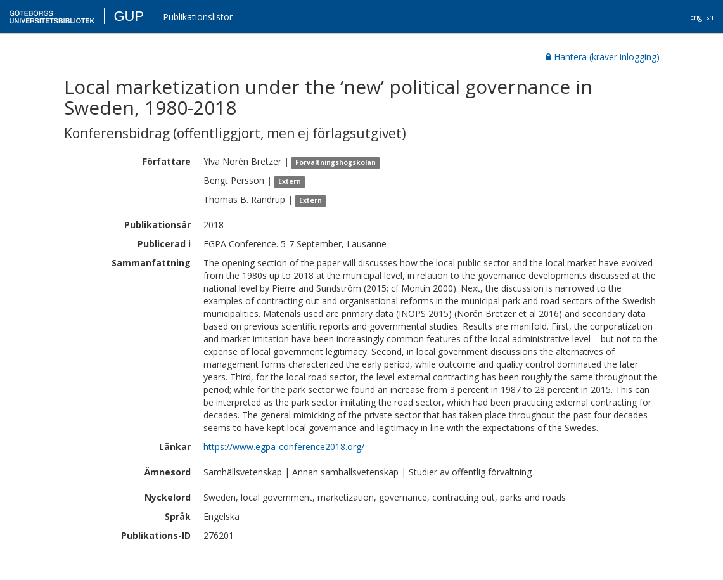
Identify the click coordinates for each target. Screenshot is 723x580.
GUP (128, 16)
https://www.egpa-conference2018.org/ (283, 447)
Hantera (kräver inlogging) (603, 57)
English (701, 17)
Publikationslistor (198, 17)
